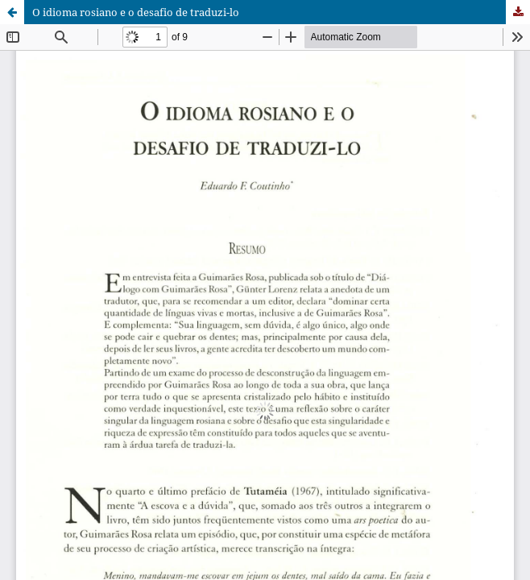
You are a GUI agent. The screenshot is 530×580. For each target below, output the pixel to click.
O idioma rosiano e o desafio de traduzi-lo (135, 12)
